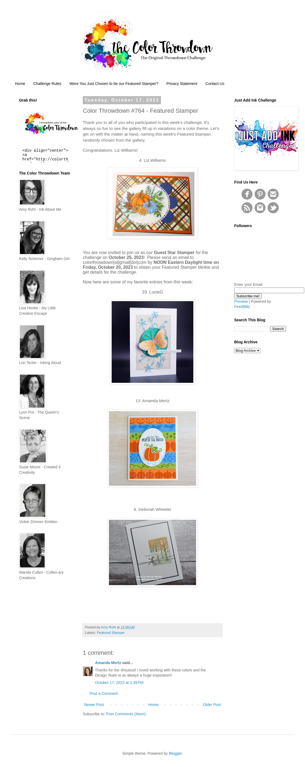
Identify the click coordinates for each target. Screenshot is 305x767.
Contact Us (215, 83)
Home (20, 83)
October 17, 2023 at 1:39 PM (119, 682)
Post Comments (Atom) (126, 714)
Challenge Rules (47, 83)
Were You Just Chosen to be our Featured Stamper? (113, 83)
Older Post (212, 704)
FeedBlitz (242, 306)
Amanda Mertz (108, 663)
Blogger (175, 753)
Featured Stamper (111, 633)
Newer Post (94, 704)
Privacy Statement (181, 83)
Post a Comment (104, 693)
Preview (241, 301)
